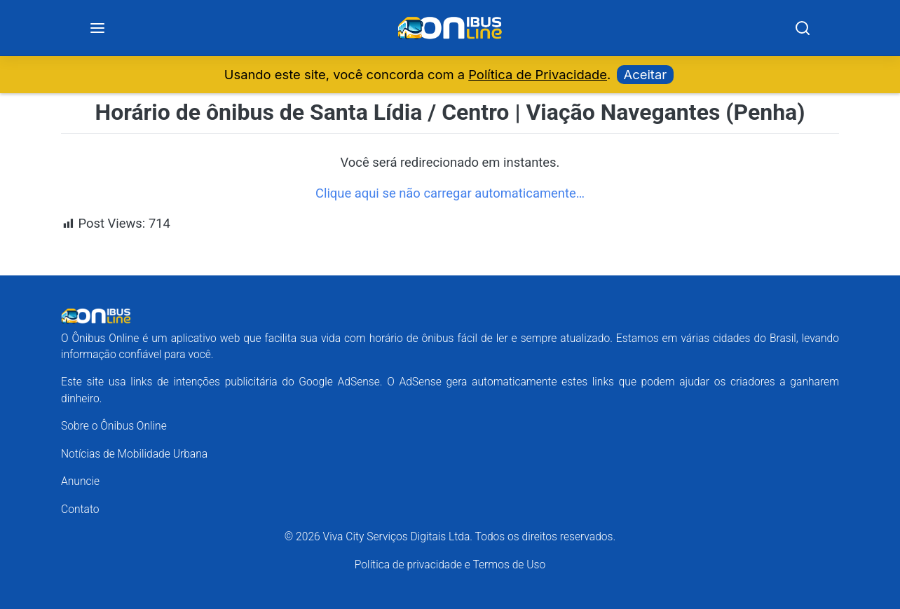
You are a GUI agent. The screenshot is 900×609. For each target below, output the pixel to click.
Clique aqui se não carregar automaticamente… (450, 193)
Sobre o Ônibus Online (114, 425)
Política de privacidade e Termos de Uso (450, 564)
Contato (80, 509)
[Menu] (97, 28)
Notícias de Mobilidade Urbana (134, 453)
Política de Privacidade (537, 74)
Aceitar (645, 74)
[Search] (803, 28)
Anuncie (80, 481)
